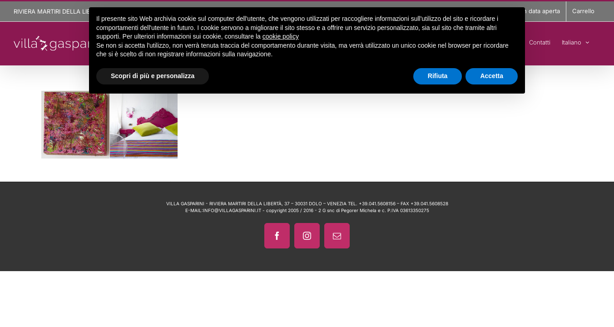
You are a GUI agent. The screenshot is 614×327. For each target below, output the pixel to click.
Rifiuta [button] (438, 75)
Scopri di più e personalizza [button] (152, 75)
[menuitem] (586, 41)
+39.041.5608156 (377, 203)
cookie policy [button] (280, 36)
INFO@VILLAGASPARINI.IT (232, 210)
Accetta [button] (491, 75)
